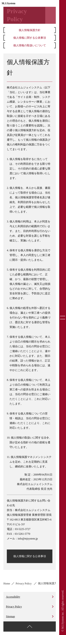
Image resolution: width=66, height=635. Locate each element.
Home (6, 583)
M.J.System (8, 3)
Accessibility (13, 596)
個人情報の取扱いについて (29, 45)
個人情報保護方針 (29, 30)
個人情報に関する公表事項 (29, 37)
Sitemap (10, 616)
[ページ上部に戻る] (29, 626)
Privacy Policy (24, 583)
